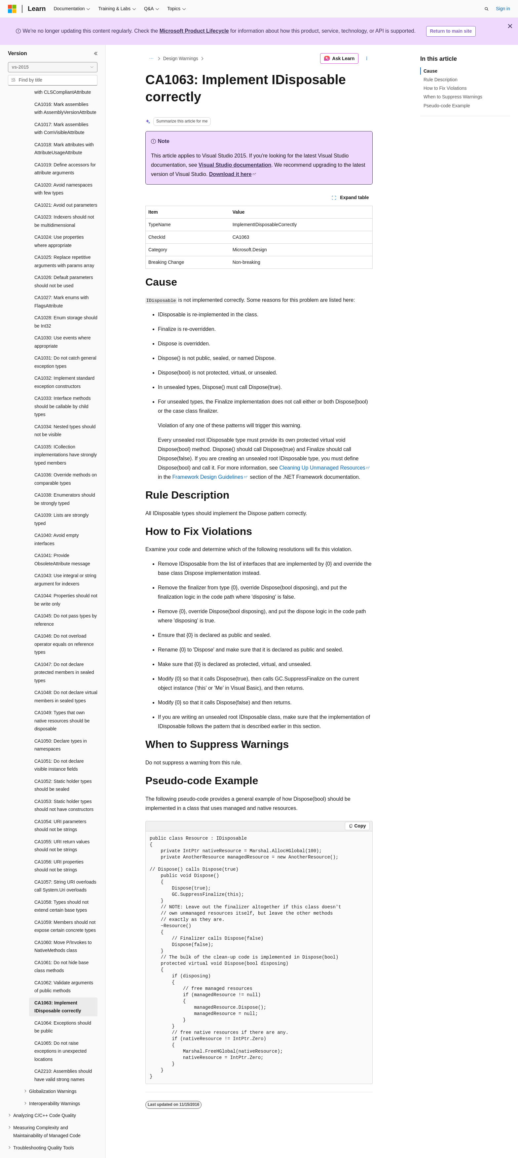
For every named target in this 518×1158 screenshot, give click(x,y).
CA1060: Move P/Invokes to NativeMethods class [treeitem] (63, 928)
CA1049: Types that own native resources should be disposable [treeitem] (62, 702)
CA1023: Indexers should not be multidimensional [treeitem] (64, 203)
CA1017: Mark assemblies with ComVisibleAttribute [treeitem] (61, 110)
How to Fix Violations (445, 88)
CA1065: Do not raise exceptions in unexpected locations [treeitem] (60, 1033)
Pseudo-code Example (447, 105)
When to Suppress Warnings (453, 96)
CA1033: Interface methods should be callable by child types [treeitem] (62, 388)
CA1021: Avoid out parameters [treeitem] (65, 187)
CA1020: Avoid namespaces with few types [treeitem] (63, 171)
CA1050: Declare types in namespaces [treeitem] (60, 727)
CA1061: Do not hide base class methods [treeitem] (61, 948)
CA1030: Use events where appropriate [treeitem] (62, 324)
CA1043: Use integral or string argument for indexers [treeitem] (65, 561)
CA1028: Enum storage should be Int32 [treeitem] (65, 303)
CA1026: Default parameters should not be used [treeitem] (63, 263)
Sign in (503, 8)
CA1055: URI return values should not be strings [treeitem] (62, 827)
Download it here (230, 174)
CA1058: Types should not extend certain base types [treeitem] (61, 888)
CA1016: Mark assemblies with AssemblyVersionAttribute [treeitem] (65, 90)
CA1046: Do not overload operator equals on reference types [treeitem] (64, 626)
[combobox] (52, 67)
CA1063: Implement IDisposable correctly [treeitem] (57, 989)
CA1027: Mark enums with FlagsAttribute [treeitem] (61, 283)
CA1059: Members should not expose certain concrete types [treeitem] (65, 908)
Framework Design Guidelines (207, 477)
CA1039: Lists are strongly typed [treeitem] (61, 501)
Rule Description (441, 79)
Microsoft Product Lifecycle (194, 31)
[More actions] (367, 58)
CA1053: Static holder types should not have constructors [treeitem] (63, 787)
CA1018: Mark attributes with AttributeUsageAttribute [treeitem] (64, 130)
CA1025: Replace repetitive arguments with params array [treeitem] (64, 243)
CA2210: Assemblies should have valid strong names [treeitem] (63, 1057)
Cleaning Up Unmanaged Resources (322, 468)
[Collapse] (96, 53)
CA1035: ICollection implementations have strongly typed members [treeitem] (65, 436)
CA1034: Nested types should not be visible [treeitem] (64, 412)
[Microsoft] (12, 9)
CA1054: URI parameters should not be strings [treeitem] (60, 807)
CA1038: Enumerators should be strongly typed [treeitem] (64, 481)
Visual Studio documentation (235, 165)
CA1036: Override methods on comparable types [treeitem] (65, 461)
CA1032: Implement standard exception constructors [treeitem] (64, 364)
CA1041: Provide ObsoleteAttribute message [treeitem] (62, 541)
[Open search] (486, 9)
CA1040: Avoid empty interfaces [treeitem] (56, 521)
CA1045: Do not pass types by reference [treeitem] (65, 602)
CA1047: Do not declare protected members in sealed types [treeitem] (64, 654)
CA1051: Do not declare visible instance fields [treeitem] (59, 747)
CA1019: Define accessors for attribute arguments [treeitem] (65, 151)
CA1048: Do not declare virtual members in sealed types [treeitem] (65, 678)
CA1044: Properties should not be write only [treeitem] (65, 581)
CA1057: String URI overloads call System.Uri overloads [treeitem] (65, 868)
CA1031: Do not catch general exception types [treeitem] (65, 344)
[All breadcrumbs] (151, 58)
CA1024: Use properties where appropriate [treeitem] (59, 223)
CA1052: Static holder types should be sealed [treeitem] (63, 767)
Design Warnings (180, 58)
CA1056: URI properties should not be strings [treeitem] (59, 848)
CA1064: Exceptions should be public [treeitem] (62, 1009)
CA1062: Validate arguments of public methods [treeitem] (63, 968)
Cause (430, 71)
